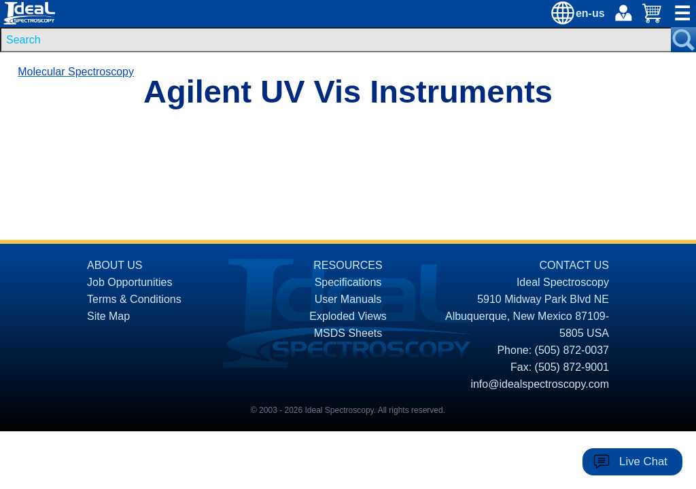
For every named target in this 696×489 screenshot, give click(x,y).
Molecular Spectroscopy (76, 71)
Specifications (348, 282)
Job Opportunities (129, 282)
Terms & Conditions (134, 299)
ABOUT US (115, 265)
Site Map (108, 316)
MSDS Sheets (348, 333)
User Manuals (348, 299)
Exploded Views (348, 316)
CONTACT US (574, 265)
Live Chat (643, 461)
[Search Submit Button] (683, 39)
